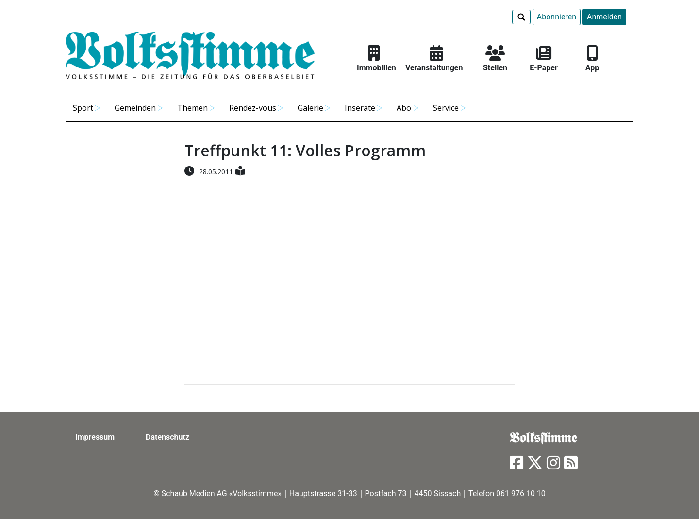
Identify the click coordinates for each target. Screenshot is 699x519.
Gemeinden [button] (135, 107)
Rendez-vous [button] (252, 107)
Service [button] (446, 107)
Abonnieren (556, 16)
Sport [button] (83, 107)
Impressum (95, 437)
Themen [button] (192, 107)
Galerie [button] (310, 107)
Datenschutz (167, 437)
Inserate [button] (360, 107)
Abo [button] (404, 107)
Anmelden (604, 16)
